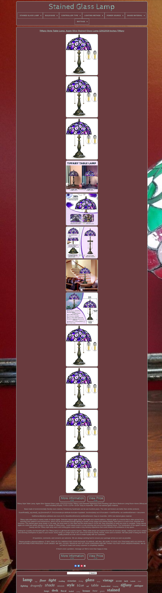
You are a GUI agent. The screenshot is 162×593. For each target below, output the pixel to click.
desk (55, 590)
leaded (71, 591)
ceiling (78, 591)
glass (90, 579)
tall (87, 586)
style (70, 585)
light (52, 580)
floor (43, 580)
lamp (27, 579)
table (95, 585)
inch (126, 581)
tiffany (126, 585)
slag (36, 581)
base (95, 590)
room (139, 581)
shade (50, 585)
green (102, 591)
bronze (86, 590)
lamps (46, 591)
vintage (108, 580)
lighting (24, 586)
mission (60, 586)
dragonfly (36, 585)
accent (119, 581)
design (98, 581)
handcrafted (105, 586)
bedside (132, 581)
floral (63, 591)
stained (113, 590)
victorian (71, 580)
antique (138, 585)
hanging (115, 586)
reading (62, 581)
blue (80, 585)
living (81, 581)
